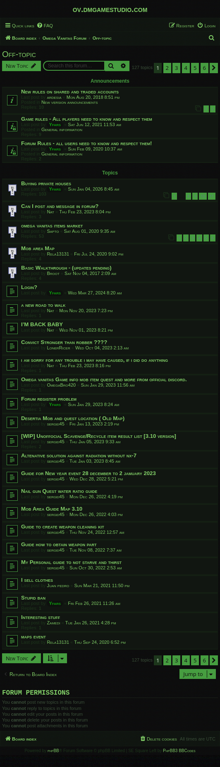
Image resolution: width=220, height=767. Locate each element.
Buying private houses (46, 183)
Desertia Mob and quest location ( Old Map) (72, 418)
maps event (33, 636)
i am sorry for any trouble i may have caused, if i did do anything (94, 360)
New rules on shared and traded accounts (70, 91)
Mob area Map (38, 248)
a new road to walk (43, 305)
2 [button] (167, 68)
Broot (53, 273)
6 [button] (204, 68)
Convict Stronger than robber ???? (64, 342)
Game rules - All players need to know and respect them (86, 119)
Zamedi (53, 622)
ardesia (54, 97)
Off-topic (19, 54)
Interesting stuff (40, 617)
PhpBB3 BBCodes (179, 752)
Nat (50, 211)
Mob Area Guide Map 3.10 (51, 509)
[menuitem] (44, 26)
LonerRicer (58, 347)
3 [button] (176, 68)
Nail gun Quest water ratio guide (59, 491)
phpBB (53, 752)
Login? (29, 287)
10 (203, 196)
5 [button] (195, 68)
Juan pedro (58, 585)
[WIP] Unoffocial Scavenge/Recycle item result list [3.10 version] (98, 436)
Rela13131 (58, 253)
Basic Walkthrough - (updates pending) (66, 268)
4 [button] (185, 68)
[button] (214, 68)
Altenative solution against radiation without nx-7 (78, 455)
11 (212, 196)
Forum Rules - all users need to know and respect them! (86, 143)
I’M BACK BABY (42, 324)
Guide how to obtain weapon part (59, 544)
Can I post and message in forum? (59, 206)
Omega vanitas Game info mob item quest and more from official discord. (104, 379)
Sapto (53, 231)
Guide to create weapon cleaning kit (62, 526)
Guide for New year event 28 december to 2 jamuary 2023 (88, 473)
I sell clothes (37, 580)
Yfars (55, 124)
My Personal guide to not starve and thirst (71, 562)
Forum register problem (49, 399)
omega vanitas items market (52, 225)
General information (61, 129)
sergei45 (55, 423)
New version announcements (69, 102)
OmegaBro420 (61, 384)
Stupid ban (33, 598)
